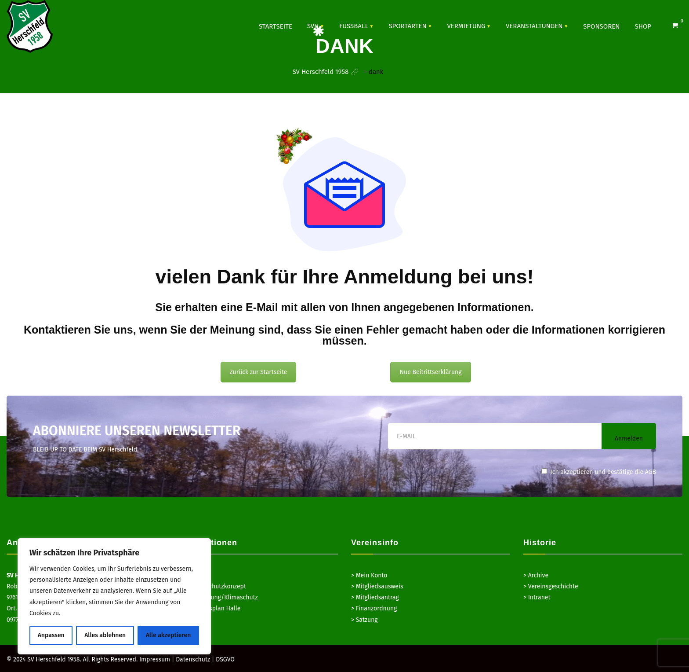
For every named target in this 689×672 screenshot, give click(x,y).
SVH (313, 26)
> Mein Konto (369, 575)
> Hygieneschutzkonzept (212, 586)
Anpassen (51, 635)
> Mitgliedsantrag (375, 597)
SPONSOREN (601, 26)
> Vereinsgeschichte (550, 586)
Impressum (154, 659)
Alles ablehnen (105, 635)
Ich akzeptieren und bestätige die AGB (598, 472)
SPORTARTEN (407, 26)
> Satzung (364, 620)
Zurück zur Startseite (258, 372)
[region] (114, 596)
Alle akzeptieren (168, 635)
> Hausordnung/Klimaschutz (218, 597)
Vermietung (466, 26)
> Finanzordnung (374, 608)
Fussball (353, 26)
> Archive (535, 575)
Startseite (275, 26)
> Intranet (537, 597)
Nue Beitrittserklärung (430, 372)
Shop (643, 26)
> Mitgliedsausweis (377, 586)
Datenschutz (193, 659)
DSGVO (225, 659)
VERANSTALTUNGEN (534, 26)
